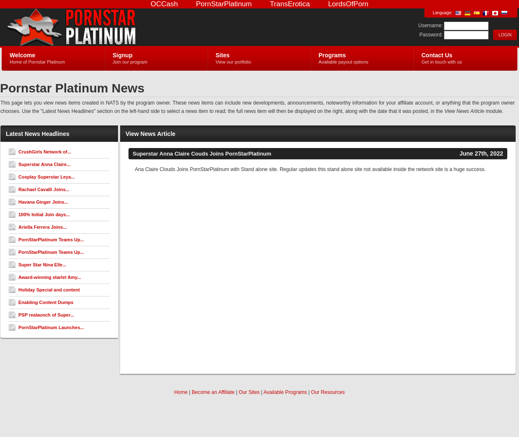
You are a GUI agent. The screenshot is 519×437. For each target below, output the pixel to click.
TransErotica (290, 4)
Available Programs (285, 392)
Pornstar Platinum (101, 27)
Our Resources (328, 392)
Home (181, 392)
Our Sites (249, 392)
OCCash (164, 4)
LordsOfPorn (348, 4)
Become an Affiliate (213, 392)
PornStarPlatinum (224, 4)
